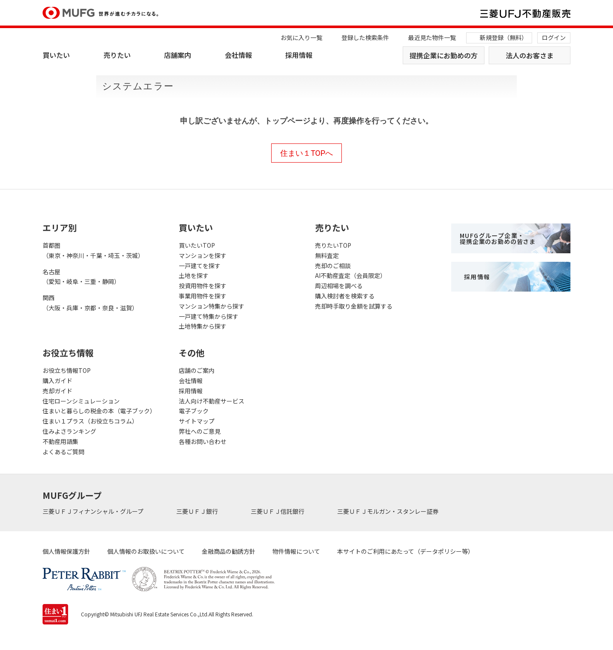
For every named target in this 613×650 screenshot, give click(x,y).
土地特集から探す (202, 326)
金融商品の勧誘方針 (228, 551)
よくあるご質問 (63, 451)
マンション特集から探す (211, 306)
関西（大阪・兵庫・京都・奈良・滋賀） (90, 302)
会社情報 (238, 55)
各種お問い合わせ (202, 441)
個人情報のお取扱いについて (146, 551)
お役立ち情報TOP (67, 370)
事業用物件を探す (202, 296)
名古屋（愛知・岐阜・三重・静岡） (81, 276)
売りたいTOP (333, 245)
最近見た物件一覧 (432, 37)
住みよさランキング (69, 431)
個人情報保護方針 (66, 551)
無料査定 (327, 255)
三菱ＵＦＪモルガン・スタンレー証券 (388, 511)
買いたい (56, 55)
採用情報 (298, 55)
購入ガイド (57, 380)
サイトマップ (197, 421)
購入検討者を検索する (345, 296)
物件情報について (296, 551)
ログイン (554, 37)
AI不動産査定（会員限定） (350, 275)
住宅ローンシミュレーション (81, 401)
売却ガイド (57, 391)
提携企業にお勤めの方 (444, 55)
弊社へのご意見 (200, 431)
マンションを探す (202, 255)
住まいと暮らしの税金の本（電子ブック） (99, 411)
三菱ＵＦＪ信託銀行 (278, 511)
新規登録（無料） (503, 37)
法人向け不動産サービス (211, 401)
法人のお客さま (529, 55)
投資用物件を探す (202, 285)
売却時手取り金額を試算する (353, 306)
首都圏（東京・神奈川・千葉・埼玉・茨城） (93, 250)
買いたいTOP (197, 245)
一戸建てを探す (200, 265)
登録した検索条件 (365, 37)
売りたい (117, 55)
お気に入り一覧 (301, 37)
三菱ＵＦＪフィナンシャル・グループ (94, 511)
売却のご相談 (333, 265)
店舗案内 (177, 55)
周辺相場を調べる (339, 285)
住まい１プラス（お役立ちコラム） (90, 421)
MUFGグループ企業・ (498, 238)
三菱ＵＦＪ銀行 (197, 511)
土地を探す (194, 275)
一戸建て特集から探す (208, 316)
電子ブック (194, 411)
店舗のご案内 (197, 370)
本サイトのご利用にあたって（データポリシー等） (405, 551)
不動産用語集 (60, 441)
